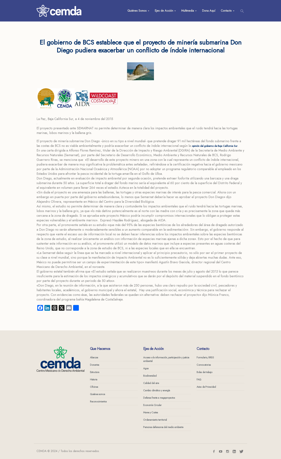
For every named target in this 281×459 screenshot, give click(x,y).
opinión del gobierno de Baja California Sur (214, 146)
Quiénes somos (97, 394)
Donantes (94, 365)
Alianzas (94, 357)
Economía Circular (152, 405)
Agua (145, 368)
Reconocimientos (98, 401)
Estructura (94, 372)
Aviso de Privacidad (206, 387)
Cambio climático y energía (156, 390)
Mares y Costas (150, 412)
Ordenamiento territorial (155, 420)
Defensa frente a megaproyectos (159, 398)
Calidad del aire (151, 383)
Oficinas (94, 387)
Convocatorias (204, 365)
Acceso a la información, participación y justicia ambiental (166, 359)
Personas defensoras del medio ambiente (163, 427)
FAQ (199, 379)
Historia (93, 379)
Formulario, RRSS (205, 357)
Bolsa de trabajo (204, 372)
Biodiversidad (149, 376)
